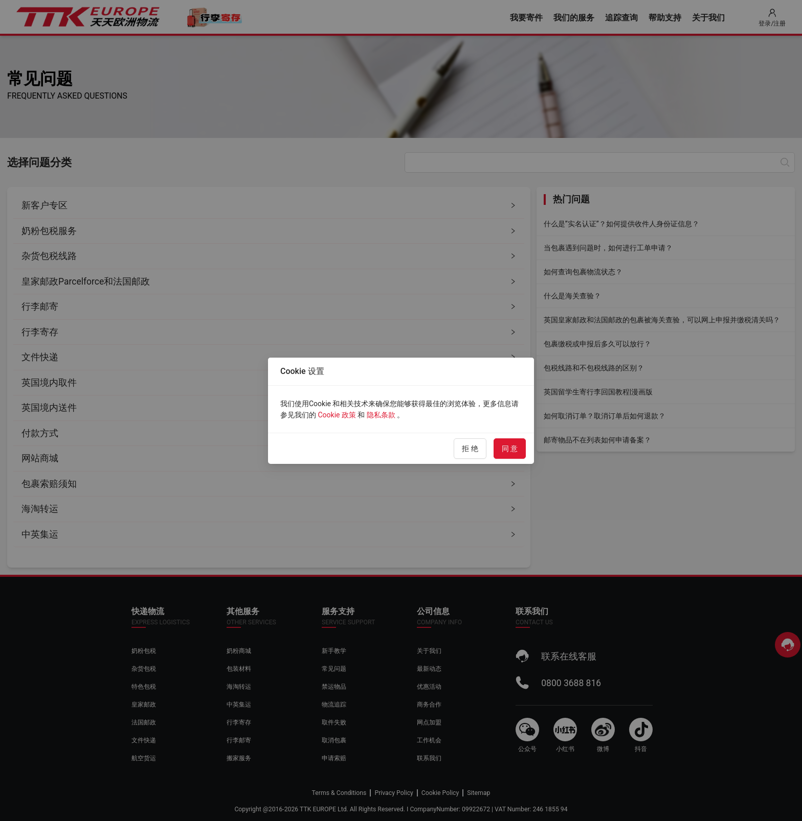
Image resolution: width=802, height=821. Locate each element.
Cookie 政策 (336, 415)
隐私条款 (381, 415)
